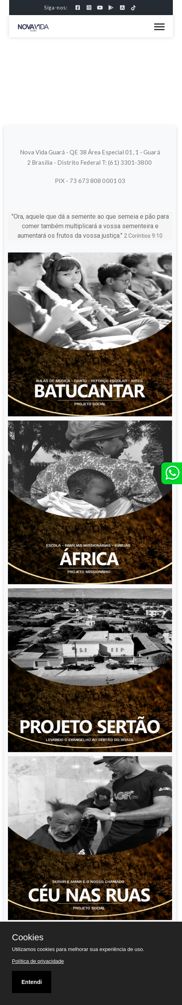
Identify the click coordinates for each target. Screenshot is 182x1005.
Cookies (27, 937)
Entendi (31, 982)
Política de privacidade (38, 961)
